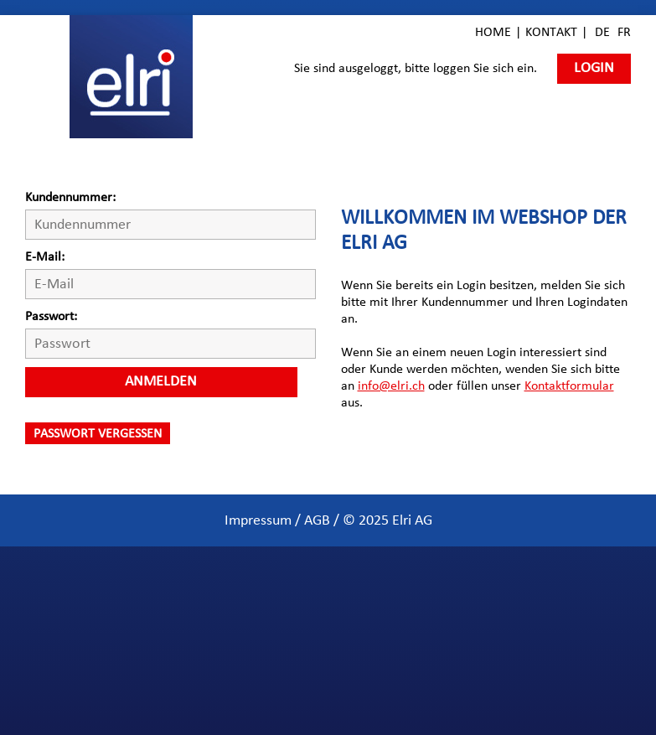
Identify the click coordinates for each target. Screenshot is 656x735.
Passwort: (51, 316)
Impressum (258, 520)
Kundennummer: (70, 197)
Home (493, 32)
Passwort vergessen (98, 433)
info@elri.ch (391, 385)
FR (624, 32)
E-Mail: (45, 256)
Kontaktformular (569, 385)
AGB (317, 520)
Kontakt (551, 32)
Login (594, 67)
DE (602, 32)
